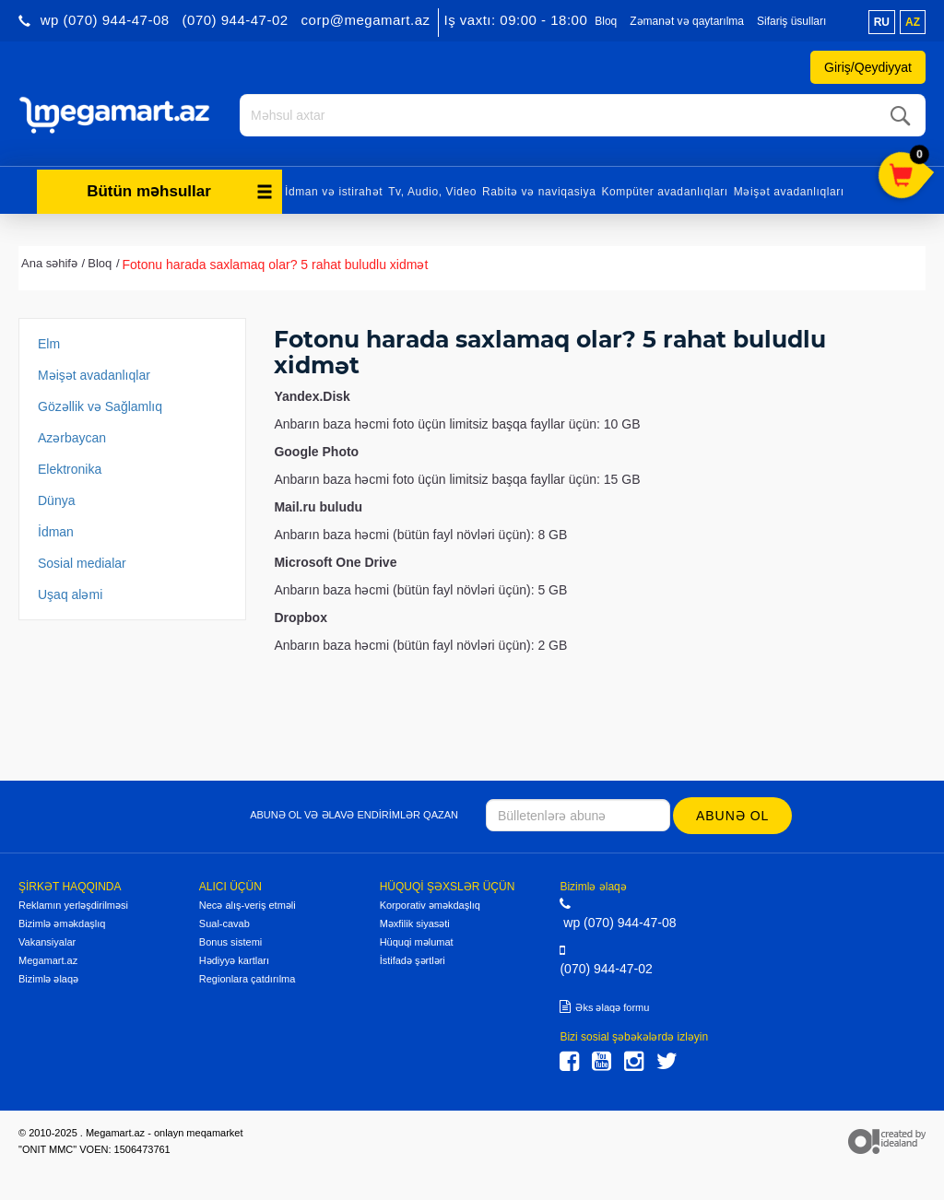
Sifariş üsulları (791, 21)
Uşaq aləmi (70, 594)
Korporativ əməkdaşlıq (430, 905)
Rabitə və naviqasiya (539, 191)
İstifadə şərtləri (412, 960)
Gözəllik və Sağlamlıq (100, 406)
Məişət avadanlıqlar (94, 375)
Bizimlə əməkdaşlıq (61, 923)
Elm (49, 343)
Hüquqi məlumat (417, 941)
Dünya (56, 500)
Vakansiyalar (47, 941)
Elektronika (69, 469)
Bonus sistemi (230, 941)
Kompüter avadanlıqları (664, 191)
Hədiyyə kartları (234, 960)
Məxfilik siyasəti (415, 923)
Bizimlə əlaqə (48, 978)
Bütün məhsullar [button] (180, 191)
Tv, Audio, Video (432, 191)
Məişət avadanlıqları (789, 191)
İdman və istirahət (334, 191)
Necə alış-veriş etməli (247, 905)
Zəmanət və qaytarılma (687, 21)
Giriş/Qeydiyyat (868, 67)
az (912, 22)
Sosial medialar (82, 563)
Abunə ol (732, 815)
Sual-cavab (224, 923)
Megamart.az (47, 960)
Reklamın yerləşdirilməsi (73, 905)
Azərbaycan (72, 437)
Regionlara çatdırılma (247, 978)
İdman (56, 531)
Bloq (606, 21)
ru (882, 22)
